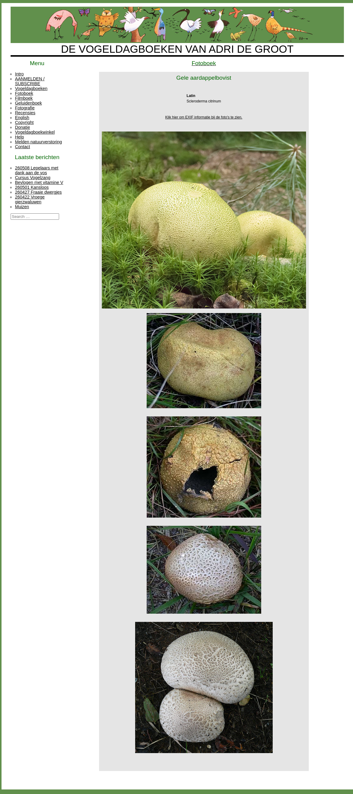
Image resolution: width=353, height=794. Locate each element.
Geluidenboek (28, 103)
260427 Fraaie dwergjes (38, 192)
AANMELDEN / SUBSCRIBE (30, 81)
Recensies (25, 112)
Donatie (22, 127)
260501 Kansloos (31, 187)
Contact (22, 146)
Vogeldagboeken (31, 88)
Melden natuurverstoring (38, 141)
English (22, 117)
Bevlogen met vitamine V (39, 182)
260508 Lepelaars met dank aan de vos (36, 170)
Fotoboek (24, 93)
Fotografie (25, 107)
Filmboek (23, 98)
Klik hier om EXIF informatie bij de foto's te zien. (203, 117)
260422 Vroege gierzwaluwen (30, 199)
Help (19, 137)
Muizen (22, 206)
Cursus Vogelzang (32, 177)
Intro (19, 74)
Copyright (24, 122)
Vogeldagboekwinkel (35, 132)
